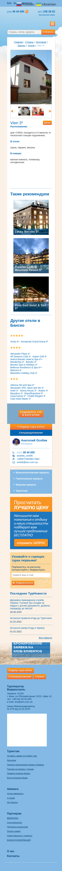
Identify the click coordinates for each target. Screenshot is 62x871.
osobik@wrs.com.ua (27, 462)
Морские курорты (26, 484)
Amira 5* (14, 341)
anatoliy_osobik (25, 455)
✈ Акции (11, 798)
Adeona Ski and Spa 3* (22, 385)
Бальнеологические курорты (32, 472)
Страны (29, 42)
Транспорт (22, 490)
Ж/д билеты (12, 802)
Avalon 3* (43, 390)
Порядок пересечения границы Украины (25, 765)
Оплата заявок (14, 831)
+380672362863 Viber (28, 459)
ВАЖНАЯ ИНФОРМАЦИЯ (19, 840)
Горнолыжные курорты (29, 478)
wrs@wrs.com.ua (23, 702)
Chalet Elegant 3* (37, 396)
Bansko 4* (31, 362)
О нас (10, 851)
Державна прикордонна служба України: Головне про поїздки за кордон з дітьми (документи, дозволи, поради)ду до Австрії (30, 604)
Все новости (45, 637)
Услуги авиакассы (15, 793)
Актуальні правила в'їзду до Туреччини (31, 618)
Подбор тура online (31, 427)
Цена (47, 122)
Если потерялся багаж (17, 778)
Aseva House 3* (28, 390)
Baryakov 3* (16, 393)
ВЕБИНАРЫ (12, 818)
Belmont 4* (16, 370)
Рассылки (11, 760)
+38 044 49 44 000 (21, 699)
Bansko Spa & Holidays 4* (23, 364)
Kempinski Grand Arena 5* (34, 341)
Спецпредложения (31, 432)
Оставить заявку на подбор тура (22, 756)
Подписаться (23, 583)
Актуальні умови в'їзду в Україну (27, 628)
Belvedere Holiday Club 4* (23, 373)
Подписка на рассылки (17, 827)
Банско (21, 45)
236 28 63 (46, 11)
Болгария (41, 42)
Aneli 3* (14, 390)
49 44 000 (26, 452)
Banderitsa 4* (17, 362)
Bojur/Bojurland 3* (33, 393)
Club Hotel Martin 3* (20, 398)
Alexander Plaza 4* (20, 353)
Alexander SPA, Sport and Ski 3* (27, 387)
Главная (18, 42)
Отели (31, 45)
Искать (48, 32)
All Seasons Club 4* (20, 356)
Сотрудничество (14, 823)
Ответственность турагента (19, 836)
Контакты (13, 856)
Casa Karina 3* (18, 396)
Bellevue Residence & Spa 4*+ (26, 367)
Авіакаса (13, 789)
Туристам (13, 751)
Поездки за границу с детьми (20, 769)
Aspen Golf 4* (39, 356)
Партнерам (14, 813)
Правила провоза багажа (18, 773)
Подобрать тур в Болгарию (31, 413)
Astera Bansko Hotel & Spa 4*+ (26, 359)
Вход (9, 3)
